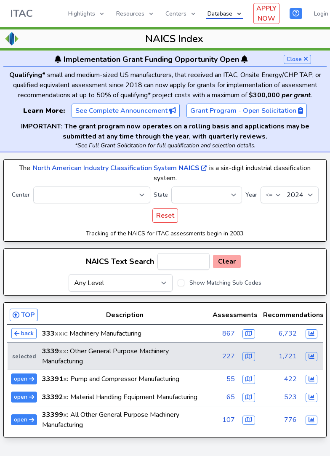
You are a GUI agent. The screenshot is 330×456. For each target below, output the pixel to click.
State (161, 195)
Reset (165, 215)
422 (290, 379)
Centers (181, 14)
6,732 (288, 333)
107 (228, 419)
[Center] (91, 195)
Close (297, 59)
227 (228, 356)
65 (230, 397)
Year (251, 195)
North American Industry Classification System (120, 168)
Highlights (86, 14)
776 (290, 419)
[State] (206, 195)
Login (321, 14)
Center (21, 195)
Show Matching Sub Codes (225, 283)
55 (230, 379)
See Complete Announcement (125, 110)
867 (228, 333)
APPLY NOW (266, 13)
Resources (135, 14)
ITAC (21, 13)
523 (290, 397)
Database (225, 14)
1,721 (288, 356)
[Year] (290, 195)
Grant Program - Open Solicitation (246, 110)
